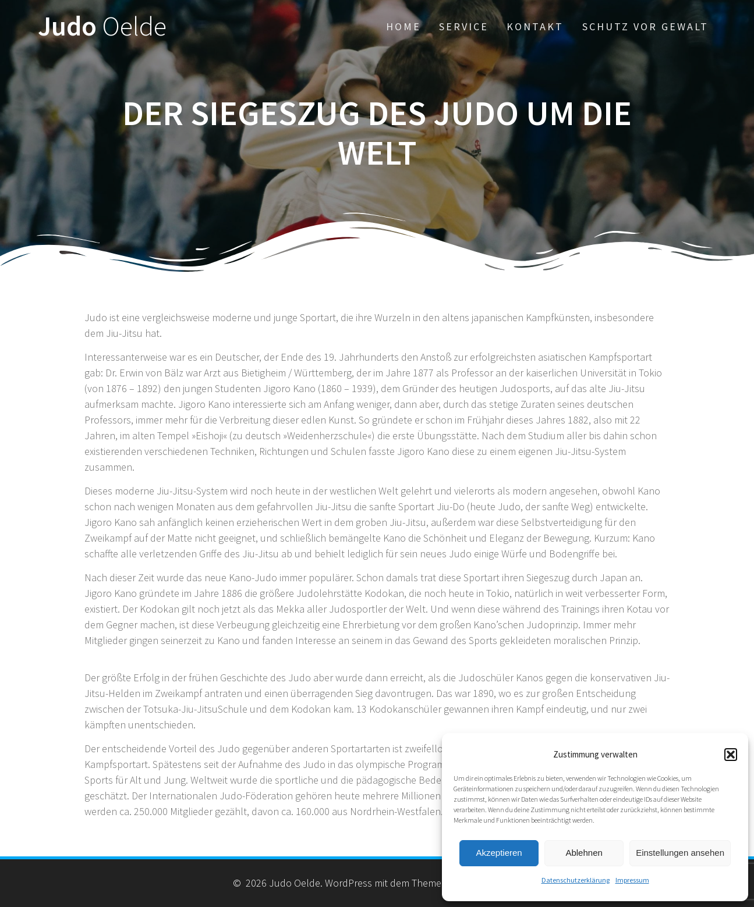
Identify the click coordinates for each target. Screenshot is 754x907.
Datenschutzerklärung (575, 880)
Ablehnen (583, 853)
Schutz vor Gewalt (645, 26)
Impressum (632, 880)
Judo (102, 26)
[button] (731, 754)
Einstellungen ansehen (680, 853)
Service (463, 26)
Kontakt (535, 26)
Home (403, 26)
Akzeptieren (499, 853)
